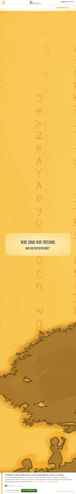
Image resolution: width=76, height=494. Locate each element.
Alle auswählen (29, 491)
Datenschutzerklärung (39, 482)
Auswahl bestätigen (12, 490)
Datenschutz (70, 491)
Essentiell (11, 486)
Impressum (61, 491)
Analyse (20, 486)
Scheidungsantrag (63, 8)
